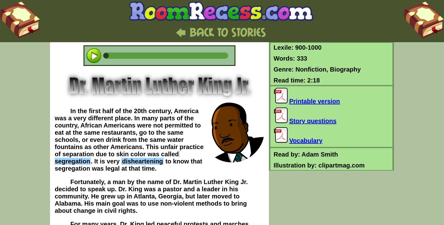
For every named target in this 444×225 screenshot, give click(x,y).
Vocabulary (298, 140)
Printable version (307, 101)
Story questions (305, 121)
